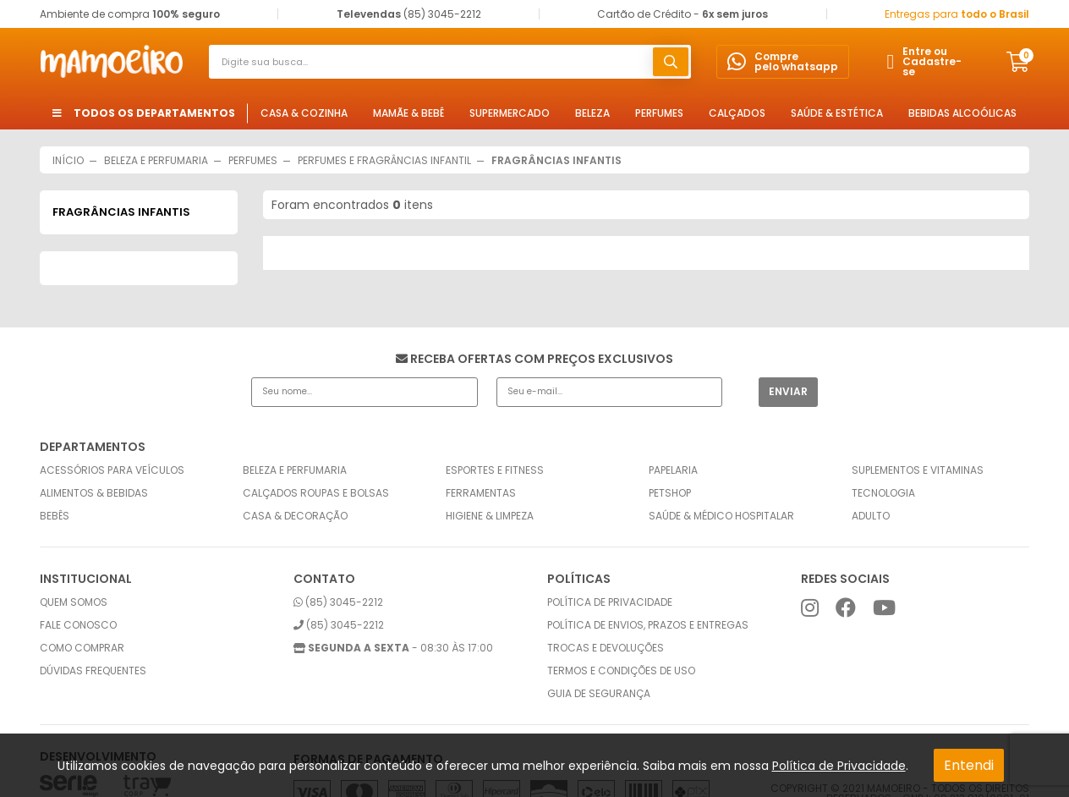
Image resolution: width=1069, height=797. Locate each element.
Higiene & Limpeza (490, 516)
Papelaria (673, 470)
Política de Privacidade (839, 765)
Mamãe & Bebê (408, 113)
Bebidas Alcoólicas (962, 113)
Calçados (737, 113)
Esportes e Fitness (495, 470)
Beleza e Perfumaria (295, 470)
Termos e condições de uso (621, 671)
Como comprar (82, 648)
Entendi (969, 765)
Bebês (54, 516)
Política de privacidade (609, 602)
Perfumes (659, 113)
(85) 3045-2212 (338, 602)
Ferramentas (481, 493)
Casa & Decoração (295, 516)
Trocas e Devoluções (605, 648)
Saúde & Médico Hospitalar (721, 516)
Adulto (871, 516)
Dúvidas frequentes (93, 671)
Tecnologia (883, 493)
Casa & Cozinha (304, 113)
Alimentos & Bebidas (94, 493)
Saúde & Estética (837, 113)
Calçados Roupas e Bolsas (316, 493)
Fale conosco (78, 625)
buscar (670, 62)
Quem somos (73, 602)
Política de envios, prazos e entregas (647, 625)
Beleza (592, 113)
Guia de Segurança (598, 694)
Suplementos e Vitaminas (918, 470)
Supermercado (509, 113)
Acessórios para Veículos (112, 470)
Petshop (670, 493)
